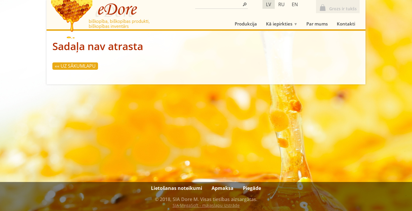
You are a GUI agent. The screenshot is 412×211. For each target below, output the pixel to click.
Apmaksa (223, 188)
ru (281, 4)
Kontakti (346, 24)
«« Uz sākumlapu (75, 66)
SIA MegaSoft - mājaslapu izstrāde (206, 205)
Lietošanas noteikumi (176, 188)
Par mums (317, 24)
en (295, 4)
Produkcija (246, 24)
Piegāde (252, 188)
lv (268, 4)
